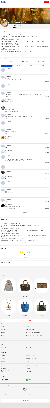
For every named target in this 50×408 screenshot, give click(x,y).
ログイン (40, 1)
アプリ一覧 (28, 394)
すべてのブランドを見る (25, 320)
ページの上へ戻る (25, 400)
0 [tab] (43, 65)
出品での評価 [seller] (25, 61)
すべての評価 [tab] (9, 61)
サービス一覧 (3, 394)
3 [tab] (31, 65)
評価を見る (25, 257)
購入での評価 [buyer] (41, 61)
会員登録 (46, 1)
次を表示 (25, 212)
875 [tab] (18, 65)
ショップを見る (25, 54)
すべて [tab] (7, 65)
